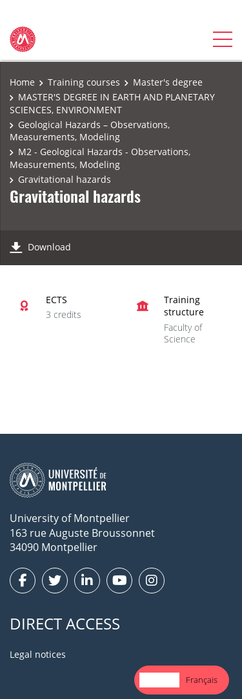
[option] (201, 680)
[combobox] (159, 680)
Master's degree (168, 82)
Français (201, 679)
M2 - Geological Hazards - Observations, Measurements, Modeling (100, 158)
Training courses (84, 82)
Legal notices (38, 654)
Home (22, 82)
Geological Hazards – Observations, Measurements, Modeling (90, 131)
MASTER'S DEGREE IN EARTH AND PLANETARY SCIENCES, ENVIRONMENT (112, 103)
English (159, 679)
